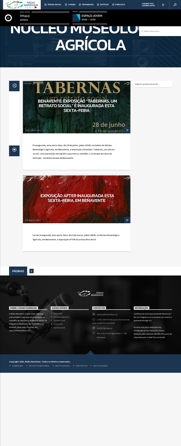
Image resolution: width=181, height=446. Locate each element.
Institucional (59, 393)
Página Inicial (54, 4)
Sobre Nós (58, 386)
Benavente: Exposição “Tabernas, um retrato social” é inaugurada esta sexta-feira (77, 179)
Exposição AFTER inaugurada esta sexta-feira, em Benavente (77, 271)
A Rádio (71, 4)
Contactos (58, 397)
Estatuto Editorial (61, 390)
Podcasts (120, 4)
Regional (38, 157)
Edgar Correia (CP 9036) (35, 202)
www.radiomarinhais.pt (107, 387)
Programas (87, 4)
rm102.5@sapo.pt (104, 401)
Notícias (104, 4)
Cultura (27, 157)
